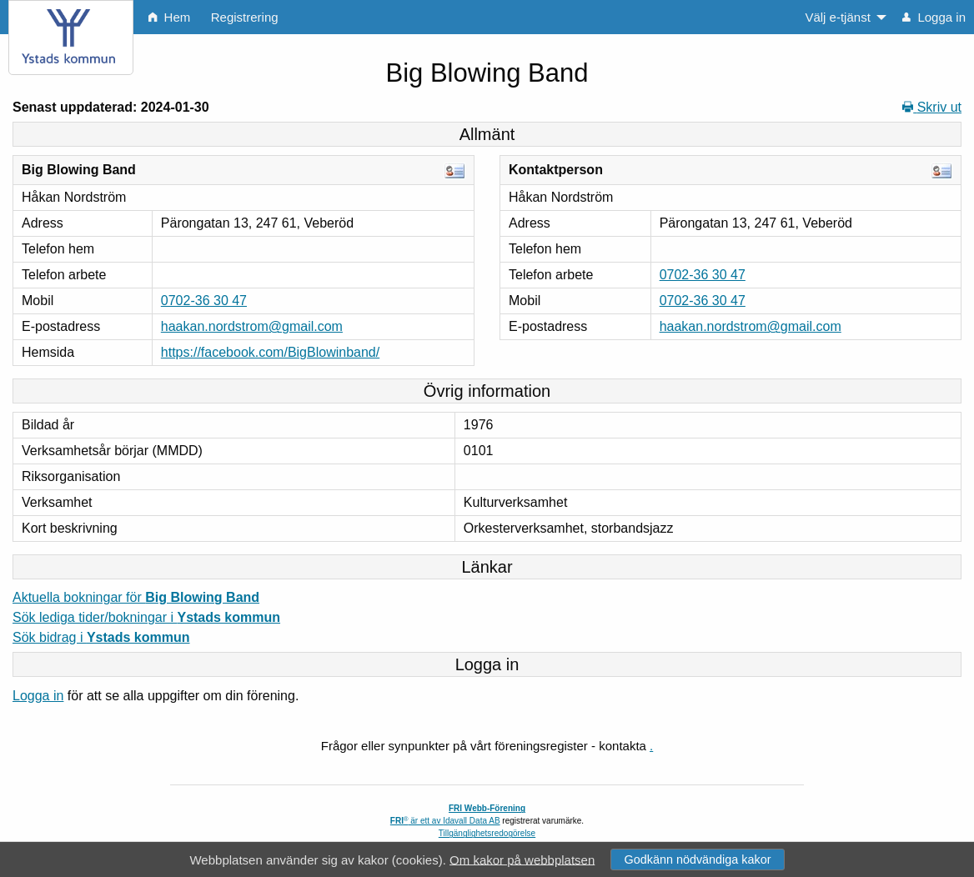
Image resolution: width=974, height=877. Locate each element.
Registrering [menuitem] (245, 17)
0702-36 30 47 (204, 300)
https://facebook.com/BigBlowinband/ (270, 352)
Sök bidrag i (101, 637)
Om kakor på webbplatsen (522, 859)
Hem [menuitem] (169, 17)
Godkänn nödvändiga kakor (697, 859)
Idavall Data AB (471, 820)
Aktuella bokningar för (136, 597)
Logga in (38, 696)
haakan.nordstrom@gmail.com (252, 326)
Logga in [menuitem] (934, 17)
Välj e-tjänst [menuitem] (837, 17)
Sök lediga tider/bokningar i (146, 617)
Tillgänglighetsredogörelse (487, 833)
